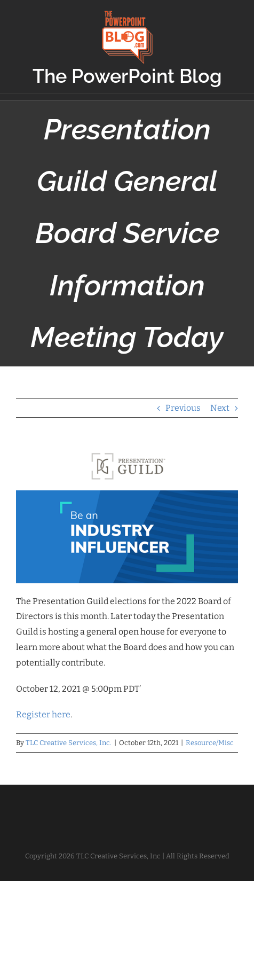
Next (219, 408)
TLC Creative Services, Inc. (69, 743)
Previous (183, 408)
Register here (43, 714)
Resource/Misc (210, 743)
